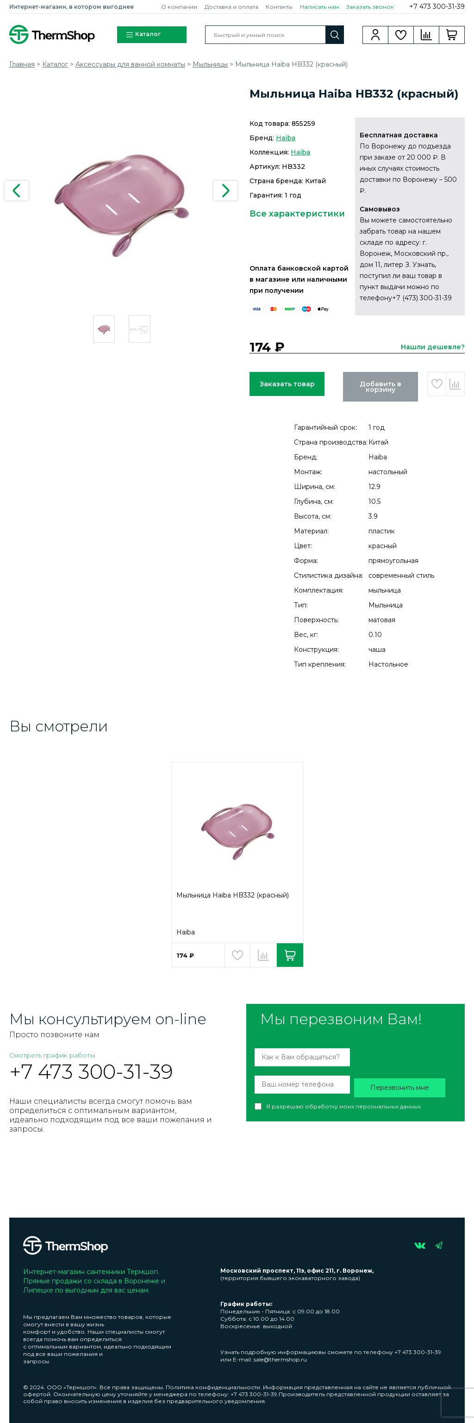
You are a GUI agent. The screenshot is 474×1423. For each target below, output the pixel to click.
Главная (22, 64)
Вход (375, 34)
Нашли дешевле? (433, 347)
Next (225, 190)
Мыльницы (210, 64)
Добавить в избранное (437, 384)
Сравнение (426, 34)
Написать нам (319, 6)
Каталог (143, 35)
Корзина (452, 34)
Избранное (401, 34)
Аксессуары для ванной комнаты (130, 64)
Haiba (285, 138)
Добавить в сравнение (455, 384)
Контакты (279, 6)
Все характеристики (297, 214)
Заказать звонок (370, 6)
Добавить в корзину (380, 387)
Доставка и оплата (231, 6)
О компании (179, 6)
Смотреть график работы (52, 1055)
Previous (17, 190)
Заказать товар (287, 384)
